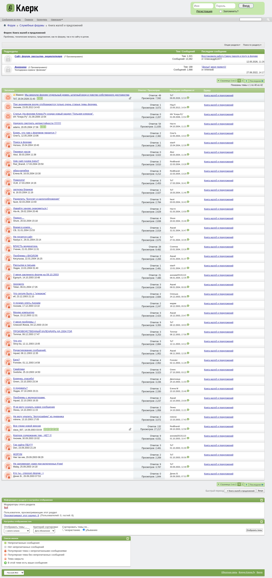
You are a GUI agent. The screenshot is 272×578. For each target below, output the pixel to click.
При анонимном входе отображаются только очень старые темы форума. (55, 104)
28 (159, 247)
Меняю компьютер (23, 312)
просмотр (18, 284)
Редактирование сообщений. (29, 350)
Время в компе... (22, 227)
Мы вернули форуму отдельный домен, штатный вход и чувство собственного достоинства (77, 94)
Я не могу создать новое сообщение (34, 407)
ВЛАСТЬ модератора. (25, 246)
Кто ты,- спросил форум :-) (28, 473)
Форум (11, 25)
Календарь (42, 19)
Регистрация (204, 11)
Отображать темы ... (15, 527)
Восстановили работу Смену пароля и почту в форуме (229, 56)
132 (159, 426)
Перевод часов (21, 151)
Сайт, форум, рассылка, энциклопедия (38, 56)
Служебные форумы (32, 25)
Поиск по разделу (251, 45)
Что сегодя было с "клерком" (29, 293)
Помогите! (19, 180)
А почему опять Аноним (26, 303)
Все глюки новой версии (27, 425)
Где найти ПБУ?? (23, 444)
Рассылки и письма (24, 265)
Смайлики (19, 369)
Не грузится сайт (22, 236)
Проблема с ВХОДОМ (25, 255)
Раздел (207, 90)
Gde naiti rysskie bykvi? (26, 161)
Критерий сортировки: (46, 527)
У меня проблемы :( (24, 321)
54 (159, 124)
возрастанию (71, 529)
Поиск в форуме (22, 142)
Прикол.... (18, 217)
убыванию (90, 529)
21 (159, 275)
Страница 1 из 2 (228, 80)
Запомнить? (228, 11)
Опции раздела (231, 45)
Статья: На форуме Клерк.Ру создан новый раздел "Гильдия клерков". (53, 113)
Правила (29, 19)
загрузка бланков (23, 189)
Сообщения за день (11, 19)
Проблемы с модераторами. (29, 397)
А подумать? (20, 388)
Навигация (56, 19)
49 (159, 95)
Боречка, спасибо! (23, 378)
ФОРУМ (17, 454)
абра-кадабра (21, 170)
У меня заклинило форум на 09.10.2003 (36, 274)
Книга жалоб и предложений (218, 95)
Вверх (260, 491)
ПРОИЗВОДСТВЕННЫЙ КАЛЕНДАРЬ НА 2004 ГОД (42, 331)
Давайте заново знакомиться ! (30, 208)
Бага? (16, 359)
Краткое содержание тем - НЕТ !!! (32, 435)
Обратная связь (229, 572)
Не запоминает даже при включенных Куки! (38, 463)
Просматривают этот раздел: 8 (21, 515)
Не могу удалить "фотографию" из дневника (38, 416)
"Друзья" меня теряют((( (213, 67)
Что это (17, 340)
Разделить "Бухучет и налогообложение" (36, 198)
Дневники (20, 67)
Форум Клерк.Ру (247, 572)
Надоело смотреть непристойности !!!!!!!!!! (37, 123)
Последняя (257, 81)
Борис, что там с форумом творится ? (34, 132)
